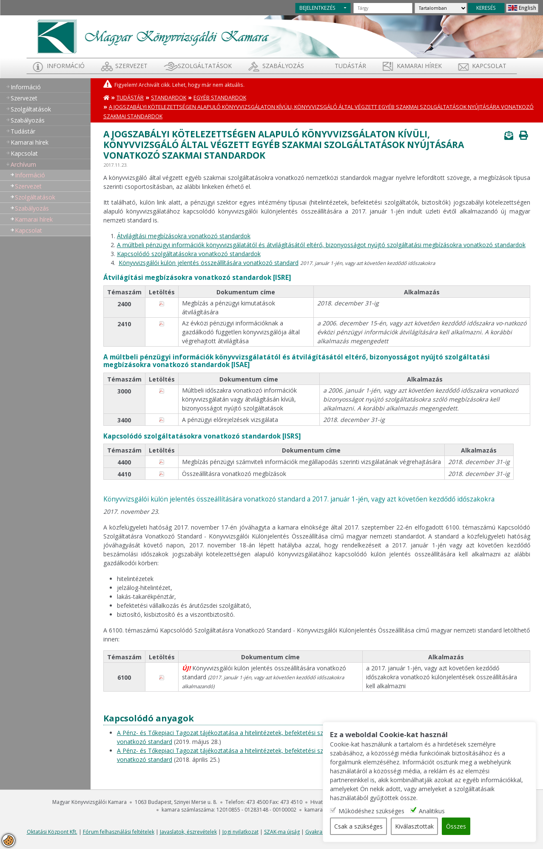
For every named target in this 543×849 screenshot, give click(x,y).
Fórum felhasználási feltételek (118, 831)
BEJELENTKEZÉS (317, 7)
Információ (66, 66)
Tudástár (130, 97)
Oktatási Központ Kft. (52, 831)
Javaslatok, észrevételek (188, 831)
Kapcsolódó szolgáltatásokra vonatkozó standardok (189, 254)
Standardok (168, 97)
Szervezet (131, 66)
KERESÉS (486, 7)
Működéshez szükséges (372, 811)
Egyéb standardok (219, 97)
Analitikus (433, 811)
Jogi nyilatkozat (240, 831)
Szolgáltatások (205, 66)
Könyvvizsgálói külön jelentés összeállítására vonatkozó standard (209, 263)
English (527, 7)
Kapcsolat (489, 66)
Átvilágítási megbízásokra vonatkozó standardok (183, 236)
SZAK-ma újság (282, 831)
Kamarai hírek (419, 66)
